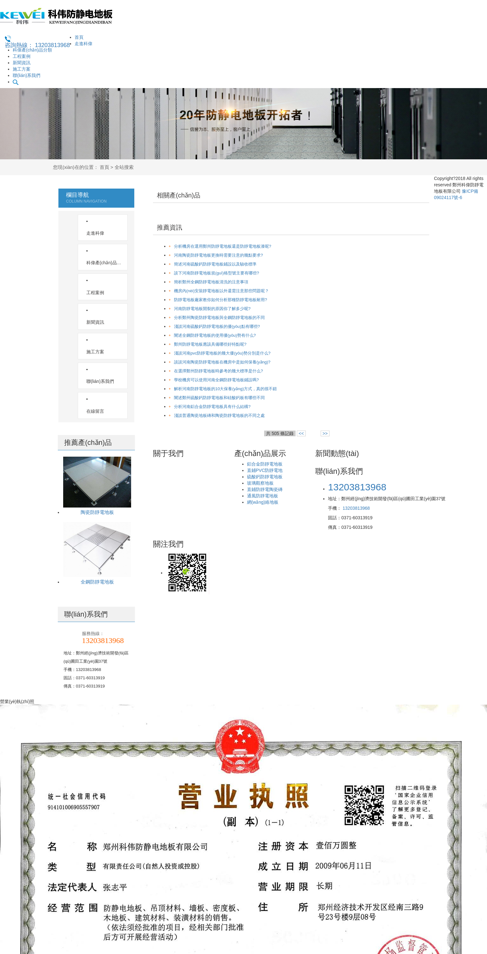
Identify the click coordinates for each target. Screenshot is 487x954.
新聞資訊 (21, 62)
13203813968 (356, 508)
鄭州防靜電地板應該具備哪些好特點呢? (210, 344)
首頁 (79, 37)
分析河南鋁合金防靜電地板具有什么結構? (212, 406)
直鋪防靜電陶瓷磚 (265, 489)
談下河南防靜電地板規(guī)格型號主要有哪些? (216, 273)
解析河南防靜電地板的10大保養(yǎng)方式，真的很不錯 (225, 388)
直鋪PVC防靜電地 (265, 470)
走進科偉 (83, 43)
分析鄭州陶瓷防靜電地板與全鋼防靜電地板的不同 (219, 317)
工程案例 (21, 56)
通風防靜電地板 (262, 495)
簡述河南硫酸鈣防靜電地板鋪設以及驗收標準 (215, 264)
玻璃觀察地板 (260, 483)
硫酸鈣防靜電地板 (265, 476)
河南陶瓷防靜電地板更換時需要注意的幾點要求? (218, 255)
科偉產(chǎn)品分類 (32, 49)
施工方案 (21, 69)
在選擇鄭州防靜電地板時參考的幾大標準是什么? (218, 371)
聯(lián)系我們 (26, 75)
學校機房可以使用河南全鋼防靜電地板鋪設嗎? (216, 379)
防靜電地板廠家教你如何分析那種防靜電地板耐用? (220, 299)
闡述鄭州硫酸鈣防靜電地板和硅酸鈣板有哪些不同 (219, 397)
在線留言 (99, 322)
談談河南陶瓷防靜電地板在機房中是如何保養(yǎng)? (222, 362)
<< (301, 433)
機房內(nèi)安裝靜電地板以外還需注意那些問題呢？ (221, 290)
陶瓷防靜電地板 (97, 423)
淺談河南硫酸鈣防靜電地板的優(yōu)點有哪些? (217, 326)
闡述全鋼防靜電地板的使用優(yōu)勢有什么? (215, 335)
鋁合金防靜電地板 (265, 464)
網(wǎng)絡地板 (262, 502)
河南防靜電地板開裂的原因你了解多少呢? (212, 308)
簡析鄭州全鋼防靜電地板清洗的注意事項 (211, 282)
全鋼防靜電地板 (97, 492)
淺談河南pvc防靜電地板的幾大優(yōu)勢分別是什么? (222, 353)
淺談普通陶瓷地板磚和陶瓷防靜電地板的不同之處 (219, 415)
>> (325, 433)
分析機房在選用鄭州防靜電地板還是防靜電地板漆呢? (222, 246)
